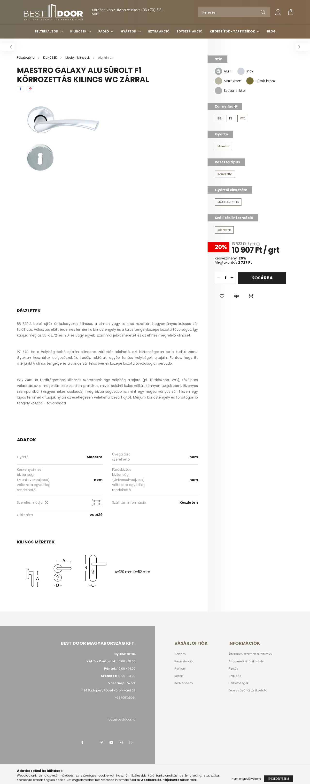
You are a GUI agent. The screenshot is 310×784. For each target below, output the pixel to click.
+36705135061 (125, 698)
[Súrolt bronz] (250, 80)
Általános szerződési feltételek (250, 654)
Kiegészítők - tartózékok (233, 31)
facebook (82, 742)
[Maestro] (223, 146)
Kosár (178, 676)
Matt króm (232, 80)
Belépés (180, 654)
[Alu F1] (218, 71)
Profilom (180, 668)
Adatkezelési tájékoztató (246, 661)
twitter (92, 742)
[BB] (219, 118)
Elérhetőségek (238, 683)
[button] (222, 296)
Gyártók (129, 31)
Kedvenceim (183, 683)
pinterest (102, 742)
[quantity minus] (218, 278)
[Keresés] (234, 12)
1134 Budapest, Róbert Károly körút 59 (109, 690)
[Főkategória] (26, 57)
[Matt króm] (218, 80)
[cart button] (290, 12)
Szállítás (234, 676)
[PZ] (230, 118)
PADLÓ (104, 31)
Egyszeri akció (189, 31)
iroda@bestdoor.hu (121, 719)
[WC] (242, 118)
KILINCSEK (78, 31)
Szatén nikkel (235, 90)
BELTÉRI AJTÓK (47, 31)
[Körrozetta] (225, 174)
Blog (271, 31)
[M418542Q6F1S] (228, 202)
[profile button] (278, 12)
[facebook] (20, 88)
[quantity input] (225, 278)
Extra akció (159, 31)
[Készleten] (224, 230)
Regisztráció (183, 661)
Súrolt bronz (266, 80)
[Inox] (241, 71)
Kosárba (262, 278)
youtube (111, 742)
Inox (250, 71)
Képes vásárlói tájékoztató (247, 690)
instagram (121, 742)
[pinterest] (30, 88)
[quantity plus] (232, 278)
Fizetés (233, 668)
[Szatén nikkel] (218, 90)
